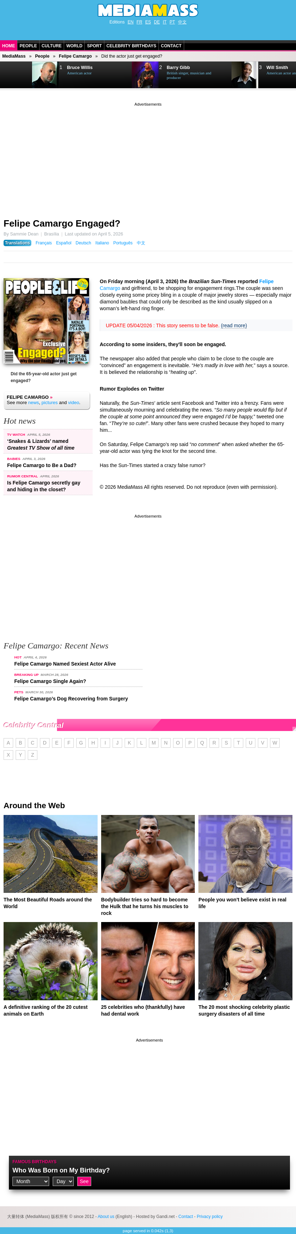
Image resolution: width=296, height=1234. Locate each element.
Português (123, 242)
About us (106, 1216)
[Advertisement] (148, 157)
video (73, 402)
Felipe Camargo (75, 56)
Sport (94, 45)
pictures (50, 402)
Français (44, 242)
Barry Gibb (178, 67)
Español (63, 242)
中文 (182, 22)
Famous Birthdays (34, 1161)
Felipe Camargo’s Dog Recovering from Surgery (71, 698)
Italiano (102, 242)
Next (16, 75)
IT (165, 22)
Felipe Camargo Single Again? (50, 681)
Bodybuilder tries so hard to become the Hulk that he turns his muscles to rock (144, 906)
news (33, 402)
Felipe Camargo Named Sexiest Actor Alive (65, 664)
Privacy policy (210, 1216)
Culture (52, 45)
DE (157, 22)
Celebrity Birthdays (131, 45)
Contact (171, 45)
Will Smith (277, 67)
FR (139, 22)
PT (172, 22)
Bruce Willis (80, 67)
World (74, 45)
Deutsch (83, 242)
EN (131, 22)
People (28, 45)
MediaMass (14, 56)
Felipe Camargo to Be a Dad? (41, 465)
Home (8, 45)
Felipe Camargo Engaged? (62, 223)
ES (148, 22)
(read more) (234, 325)
